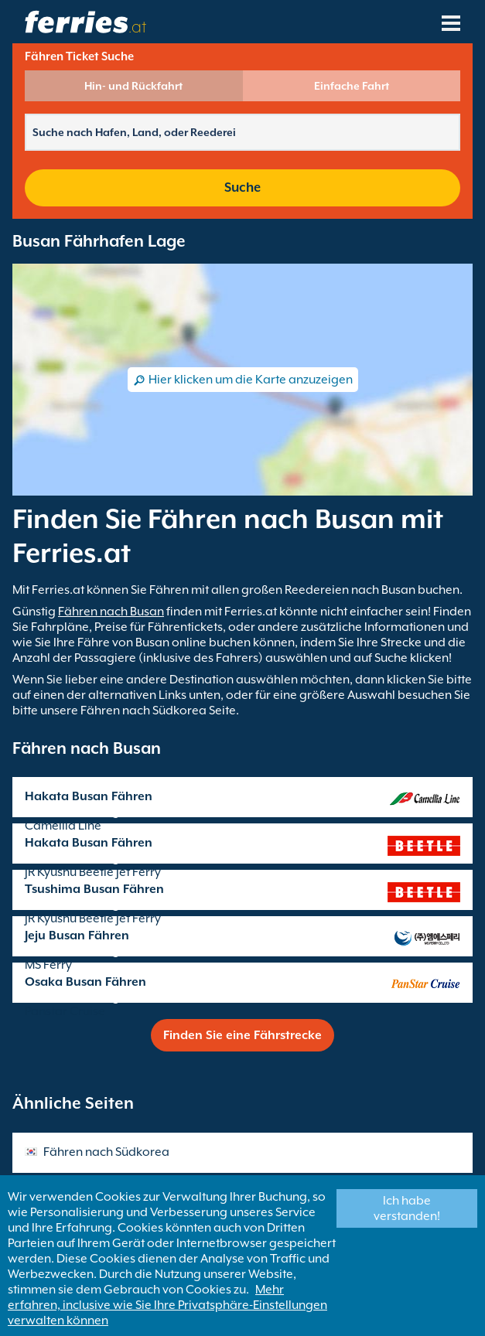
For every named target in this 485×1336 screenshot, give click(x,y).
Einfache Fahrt (351, 86)
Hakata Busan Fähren (88, 796)
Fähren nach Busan (111, 612)
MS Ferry (48, 965)
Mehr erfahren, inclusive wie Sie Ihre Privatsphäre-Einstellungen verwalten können (167, 1305)
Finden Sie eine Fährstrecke (242, 1035)
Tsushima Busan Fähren (94, 889)
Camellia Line (63, 826)
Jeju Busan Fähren (77, 935)
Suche (242, 187)
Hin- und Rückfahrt (133, 86)
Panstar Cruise (65, 1011)
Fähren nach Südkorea (106, 1152)
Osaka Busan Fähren (85, 982)
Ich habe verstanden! (407, 1208)
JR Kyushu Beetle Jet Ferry (93, 872)
